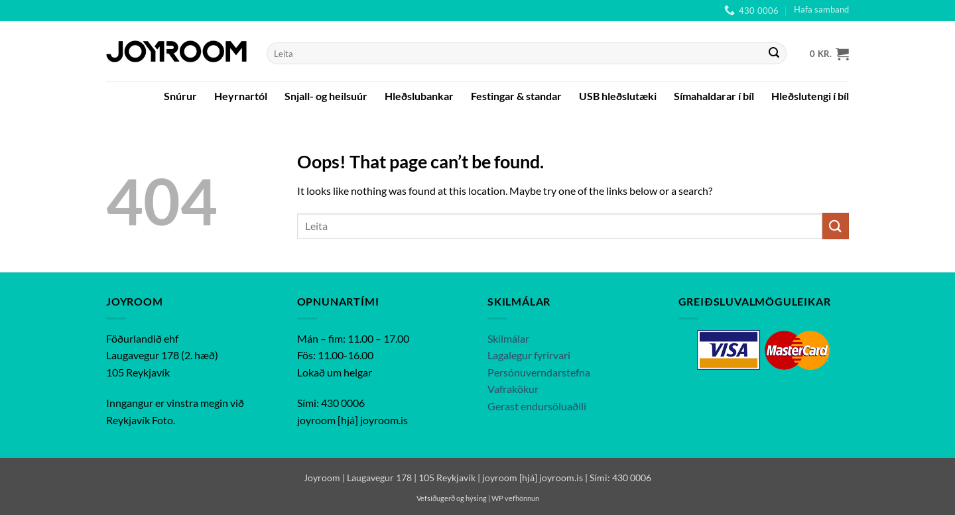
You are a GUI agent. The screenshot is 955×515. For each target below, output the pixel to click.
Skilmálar (508, 338)
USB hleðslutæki (618, 95)
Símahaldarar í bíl (714, 95)
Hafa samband (821, 9)
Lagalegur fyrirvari (528, 355)
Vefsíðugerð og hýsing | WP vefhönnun (477, 498)
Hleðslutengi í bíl (810, 95)
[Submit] (774, 53)
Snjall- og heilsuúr (326, 95)
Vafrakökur (513, 388)
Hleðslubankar (419, 95)
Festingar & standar (516, 95)
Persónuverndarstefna (538, 372)
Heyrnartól (240, 95)
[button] (829, 53)
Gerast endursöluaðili (536, 406)
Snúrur (180, 95)
